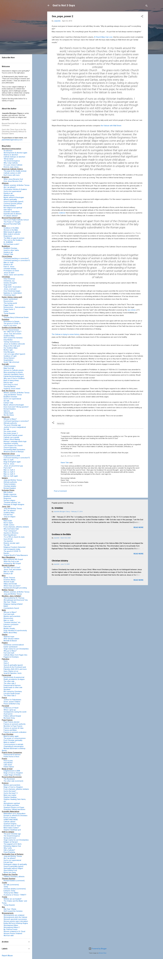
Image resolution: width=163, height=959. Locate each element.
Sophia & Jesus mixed (12, 389)
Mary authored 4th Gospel (13, 559)
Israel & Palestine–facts (13, 673)
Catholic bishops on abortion (14, 157)
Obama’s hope (9, 637)
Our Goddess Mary (10, 348)
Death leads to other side (13, 687)
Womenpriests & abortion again (15, 153)
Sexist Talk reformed (11, 362)
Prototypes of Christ (11, 271)
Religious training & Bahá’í (13, 604)
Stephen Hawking (10, 797)
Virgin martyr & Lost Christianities (16, 649)
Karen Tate (65, 463)
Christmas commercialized (14, 645)
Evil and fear (8, 515)
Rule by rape (8, 382)
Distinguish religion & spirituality (15, 864)
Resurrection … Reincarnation (14, 307)
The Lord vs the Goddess (13, 240)
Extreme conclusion (11, 624)
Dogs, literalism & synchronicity (15, 631)
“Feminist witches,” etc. (12, 502)
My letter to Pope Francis (13, 726)
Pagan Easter (8, 305)
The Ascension (9, 779)
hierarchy (60, 424)
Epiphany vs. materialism (13, 293)
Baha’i (6, 606)
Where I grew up (10, 710)
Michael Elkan (102, 953)
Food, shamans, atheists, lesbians (16, 527)
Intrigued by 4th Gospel (12, 563)
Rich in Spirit (8, 523)
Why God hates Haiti (11, 529)
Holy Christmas (9, 279)
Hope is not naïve (10, 326)
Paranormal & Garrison (12, 685)
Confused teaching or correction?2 (17, 260)
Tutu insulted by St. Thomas (14, 598)
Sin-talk (6, 401)
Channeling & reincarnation (14, 746)
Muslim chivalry (9, 628)
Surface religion (9, 500)
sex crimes (132, 310)
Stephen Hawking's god (12, 830)
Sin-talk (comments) (11, 885)
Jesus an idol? (9, 273)
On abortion (8, 151)
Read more (138, 527)
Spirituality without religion (13, 868)
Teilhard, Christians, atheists (14, 877)
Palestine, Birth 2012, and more (15, 669)
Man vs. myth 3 (9, 472)
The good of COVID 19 (12, 323)
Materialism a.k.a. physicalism (14, 813)
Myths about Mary (10, 633)
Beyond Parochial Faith (12, 224)
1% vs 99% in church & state (14, 537)
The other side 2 (10, 683)
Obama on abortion (11, 155)
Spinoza (7, 411)
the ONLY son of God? (12, 567)
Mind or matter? (10, 742)
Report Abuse (7, 955)
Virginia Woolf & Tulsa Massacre (16, 555)
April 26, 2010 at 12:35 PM (70, 456)
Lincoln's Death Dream (12, 694)
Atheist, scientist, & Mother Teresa (16, 185)
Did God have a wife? (11, 244)
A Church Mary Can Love (103, 37)
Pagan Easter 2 (9, 309)
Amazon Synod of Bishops (14, 452)
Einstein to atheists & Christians (15, 816)
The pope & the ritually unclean (15, 171)
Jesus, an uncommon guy (13, 466)
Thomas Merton (10, 387)
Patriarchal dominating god (14, 376)
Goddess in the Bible (61, 534)
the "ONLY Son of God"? (13, 332)
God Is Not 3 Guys (64, 5)
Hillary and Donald (10, 584)
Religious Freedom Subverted (14, 547)
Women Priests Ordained (13, 933)
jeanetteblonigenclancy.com (12, 140)
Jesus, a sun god (10, 289)
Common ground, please (13, 204)
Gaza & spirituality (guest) (13, 665)
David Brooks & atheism (12, 214)
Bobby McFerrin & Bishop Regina (16, 923)
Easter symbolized (10, 299)
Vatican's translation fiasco (14, 374)
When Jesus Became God (13, 179)
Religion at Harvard (11, 842)
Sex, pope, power (10, 431)
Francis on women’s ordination (15, 732)
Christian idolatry (60, 560)
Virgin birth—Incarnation (12, 287)
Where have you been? (12, 586)
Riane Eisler (8, 521)
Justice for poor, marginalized (15, 427)
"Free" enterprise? (10, 531)
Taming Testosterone (12, 342)
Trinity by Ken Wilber (11, 893)
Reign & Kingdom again (12, 462)
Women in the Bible (11, 230)
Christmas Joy (9, 281)
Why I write (8, 848)
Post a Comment (60, 491)
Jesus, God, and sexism (12, 334)
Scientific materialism (12, 212)
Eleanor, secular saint (11, 543)
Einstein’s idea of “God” (12, 826)
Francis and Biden (10, 730)
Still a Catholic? (9, 850)
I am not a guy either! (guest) (14, 354)
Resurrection (8, 301)
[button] (142, 16)
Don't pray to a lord (11, 384)
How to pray (8, 761)
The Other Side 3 (10, 696)
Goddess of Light (10, 356)
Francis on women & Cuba (13, 728)
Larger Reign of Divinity (12, 775)
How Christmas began (12, 291)
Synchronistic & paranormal (14, 677)
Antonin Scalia (9, 582)
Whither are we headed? (13, 899)
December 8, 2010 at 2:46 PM (71, 486)
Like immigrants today (12, 549)
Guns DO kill (8, 539)
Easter (6, 311)
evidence (62, 213)
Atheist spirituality (10, 199)
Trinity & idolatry (10, 366)
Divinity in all (8, 193)
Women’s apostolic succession (15, 919)
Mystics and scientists (12, 616)
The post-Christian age (12, 425)
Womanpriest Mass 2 (11, 927)
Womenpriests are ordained (14, 915)
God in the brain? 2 (11, 793)
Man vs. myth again (11, 476)
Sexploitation (8, 360)
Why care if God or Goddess (14, 378)
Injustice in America (11, 533)
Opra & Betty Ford (10, 870)
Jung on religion (9, 517)
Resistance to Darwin (11, 321)
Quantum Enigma (10, 824)
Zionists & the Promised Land (15, 667)
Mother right (8, 350)
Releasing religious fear (12, 846)
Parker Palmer (9, 767)
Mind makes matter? (11, 828)
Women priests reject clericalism (16, 921)
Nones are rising (10, 872)
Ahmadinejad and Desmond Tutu (16, 600)
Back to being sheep (11, 380)
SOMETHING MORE (11, 820)
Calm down (8, 765)
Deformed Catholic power (13, 435)
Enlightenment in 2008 (12, 456)
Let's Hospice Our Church (13, 445)
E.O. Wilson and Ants (11, 805)
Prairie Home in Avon (11, 757)
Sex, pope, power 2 (11, 433)
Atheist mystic (9, 195)
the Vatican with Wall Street (111, 126)
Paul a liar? (8, 468)
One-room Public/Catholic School (16, 220)
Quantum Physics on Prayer (14, 807)
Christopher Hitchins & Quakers (15, 189)
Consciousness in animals (13, 744)
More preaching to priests (13, 372)
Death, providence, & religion (14, 679)
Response (7, 498)
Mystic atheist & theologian (14, 197)
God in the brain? (10, 791)
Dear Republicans (10, 535)
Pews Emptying (9, 852)
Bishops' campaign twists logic (15, 441)
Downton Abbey (9, 580)
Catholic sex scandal (11, 437)
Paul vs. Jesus (9, 267)
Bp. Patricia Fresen (10, 929)
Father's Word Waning (12, 439)
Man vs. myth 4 (9, 474)
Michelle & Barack (10, 641)
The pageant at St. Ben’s (13, 844)
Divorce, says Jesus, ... (12, 167)
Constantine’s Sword (11, 608)
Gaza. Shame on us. (11, 671)
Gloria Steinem (9, 358)
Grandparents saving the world (15, 712)
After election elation (11, 639)
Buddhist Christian (10, 248)
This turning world (10, 303)
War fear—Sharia (10, 602)
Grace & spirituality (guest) (13, 201)
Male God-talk (9, 368)
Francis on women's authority (14, 724)
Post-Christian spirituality (13, 740)
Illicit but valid (8, 935)
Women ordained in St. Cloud (14, 931)
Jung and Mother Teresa (13, 395)
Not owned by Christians (13, 692)
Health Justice (9, 525)
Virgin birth (8, 285)
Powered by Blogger (98, 949)
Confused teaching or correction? (16, 258)
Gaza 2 (6, 663)
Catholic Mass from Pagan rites (15, 655)
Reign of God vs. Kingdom (13, 773)
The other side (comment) (13, 781)
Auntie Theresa (9, 578)
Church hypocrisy (10, 448)
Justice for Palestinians (12, 700)
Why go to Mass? (10, 419)
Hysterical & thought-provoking (15, 588)
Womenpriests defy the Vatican (15, 917)
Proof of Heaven (10, 818)
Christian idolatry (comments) (15, 889)
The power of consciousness (15, 738)
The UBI (6, 545)
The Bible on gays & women (14, 238)
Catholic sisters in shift (12, 173)
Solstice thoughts (10, 283)
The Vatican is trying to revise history (65, 334)
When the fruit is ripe (11, 561)
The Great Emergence (12, 161)
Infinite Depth (8, 413)
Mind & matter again (11, 736)
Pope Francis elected (11, 722)
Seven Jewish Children (12, 702)
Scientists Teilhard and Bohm (14, 809)
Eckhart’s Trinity (9, 891)
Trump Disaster (9, 313)
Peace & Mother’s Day (12, 704)
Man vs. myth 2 (9, 470)
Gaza (5, 661)
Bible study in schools (12, 234)
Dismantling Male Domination (14, 450)
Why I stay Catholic (11, 163)
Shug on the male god (12, 346)
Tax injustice (8, 541)
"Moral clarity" (9, 159)
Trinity (6, 887)
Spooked (7, 689)
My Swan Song (9, 718)
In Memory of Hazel (11, 708)
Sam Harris (8, 210)
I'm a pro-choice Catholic (13, 165)
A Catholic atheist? (11, 216)
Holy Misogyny (9, 352)
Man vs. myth (8, 262)
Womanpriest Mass (11, 925)
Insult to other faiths (11, 250)
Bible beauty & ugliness (12, 232)
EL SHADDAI (57, 508)
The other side (9, 681)
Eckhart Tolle (8, 254)
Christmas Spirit (10, 295)
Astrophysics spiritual (12, 803)
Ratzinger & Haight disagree (14, 504)
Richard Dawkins (10, 206)
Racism (6, 553)
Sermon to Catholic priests (14, 370)
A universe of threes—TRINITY (15, 895)
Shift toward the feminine (13, 338)
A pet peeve (8, 714)
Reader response (10, 494)
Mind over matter (10, 795)
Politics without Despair (12, 716)
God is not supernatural (12, 191)
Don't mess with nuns (12, 175)
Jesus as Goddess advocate (14, 344)
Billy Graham (8, 492)
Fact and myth (9, 614)
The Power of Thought (12, 222)
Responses (8, 236)
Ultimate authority (10, 423)
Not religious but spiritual (13, 208)
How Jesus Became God (13, 181)
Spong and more (10, 838)
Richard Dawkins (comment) (14, 881)
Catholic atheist (9, 822)
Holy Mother (8, 340)
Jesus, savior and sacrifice (13, 275)
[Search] (146, 6)
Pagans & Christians (11, 657)
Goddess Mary (9, 336)
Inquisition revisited (11, 443)
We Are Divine (9, 415)
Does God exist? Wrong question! (16, 407)
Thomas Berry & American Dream (16, 317)
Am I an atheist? (10, 187)
